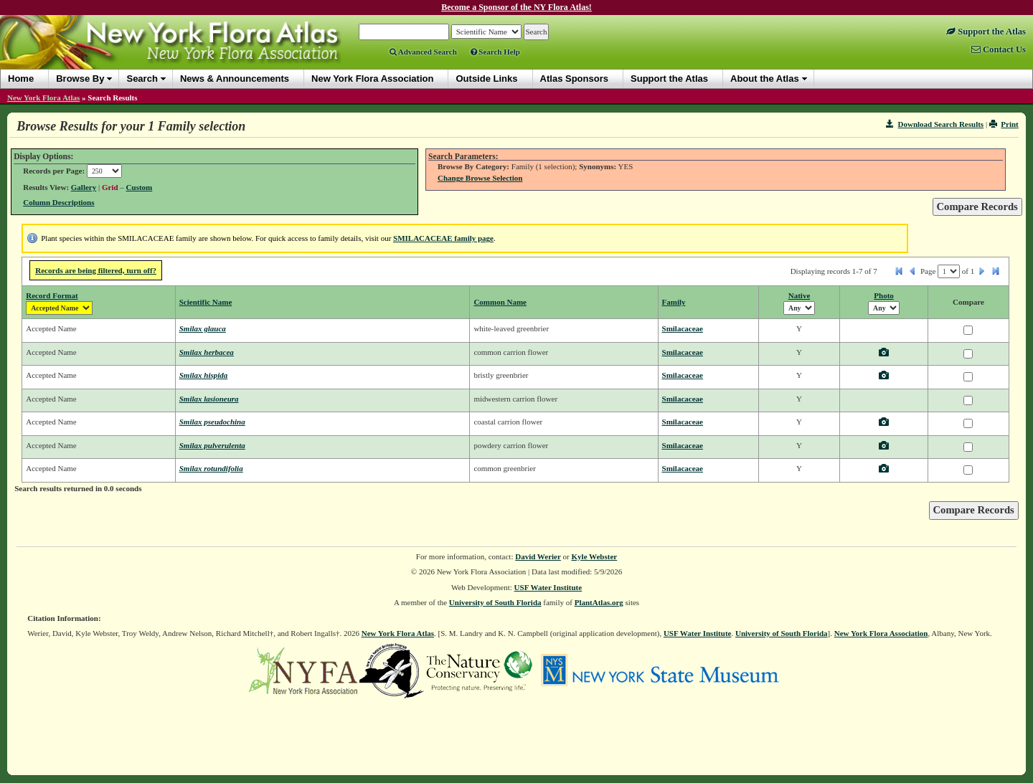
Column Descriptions (58, 202)
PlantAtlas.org (599, 602)
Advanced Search (423, 51)
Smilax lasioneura (209, 398)
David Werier (538, 556)
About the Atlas (764, 78)
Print (1004, 124)
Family (674, 302)
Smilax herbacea (206, 352)
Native (799, 295)
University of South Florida (495, 602)
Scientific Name (205, 302)
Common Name (500, 302)
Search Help (495, 51)
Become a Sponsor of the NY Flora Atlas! (516, 7)
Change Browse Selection (480, 178)
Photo (884, 295)
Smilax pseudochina (212, 421)
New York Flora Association (881, 633)
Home (21, 78)
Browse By (80, 78)
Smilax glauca (202, 328)
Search (141, 78)
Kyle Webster (595, 556)
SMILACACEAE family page (443, 238)
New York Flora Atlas (43, 97)
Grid (110, 187)
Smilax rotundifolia (211, 468)
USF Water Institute (548, 587)
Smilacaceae (682, 328)
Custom (139, 187)
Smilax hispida (203, 375)
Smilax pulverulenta (212, 445)
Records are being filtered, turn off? (95, 270)
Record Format (51, 295)
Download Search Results (935, 124)
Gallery (83, 187)
